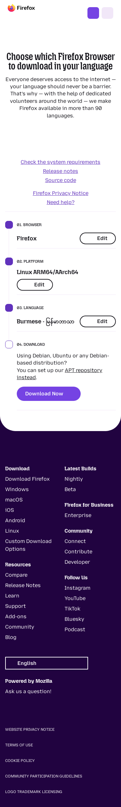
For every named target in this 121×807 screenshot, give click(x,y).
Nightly (74, 479)
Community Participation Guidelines (43, 776)
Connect (75, 541)
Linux (12, 531)
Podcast (75, 629)
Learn (12, 596)
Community (19, 627)
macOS (14, 500)
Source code (60, 180)
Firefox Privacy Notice (60, 193)
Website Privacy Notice (30, 729)
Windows (17, 489)
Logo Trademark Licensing (33, 791)
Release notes (60, 171)
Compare (16, 575)
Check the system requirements (60, 162)
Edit (97, 238)
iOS (9, 510)
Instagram (77, 588)
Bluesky (74, 619)
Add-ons (15, 616)
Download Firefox (27, 479)
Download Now (48, 394)
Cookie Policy (20, 760)
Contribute (78, 551)
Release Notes (23, 585)
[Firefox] (27, 13)
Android (15, 520)
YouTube (75, 598)
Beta (70, 489)
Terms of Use (19, 745)
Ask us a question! (28, 691)
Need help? (61, 202)
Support (15, 606)
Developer (77, 562)
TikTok (72, 609)
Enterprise (78, 515)
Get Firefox (93, 13)
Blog (10, 637)
